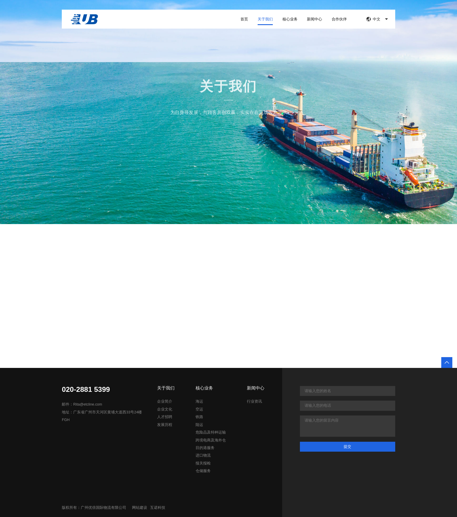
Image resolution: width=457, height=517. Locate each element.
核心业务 (290, 19)
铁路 (199, 417)
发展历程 (164, 425)
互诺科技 (157, 508)
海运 (199, 401)
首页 (244, 19)
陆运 (199, 425)
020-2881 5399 (86, 389)
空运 (199, 409)
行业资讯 (254, 401)
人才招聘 (164, 417)
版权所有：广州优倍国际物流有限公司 (94, 508)
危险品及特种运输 (211, 432)
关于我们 (265, 19)
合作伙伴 (339, 19)
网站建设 (139, 508)
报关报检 (203, 463)
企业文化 (164, 409)
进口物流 (203, 455)
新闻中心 (314, 19)
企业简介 (164, 401)
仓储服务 (203, 471)
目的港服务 (205, 448)
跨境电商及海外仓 (211, 440)
